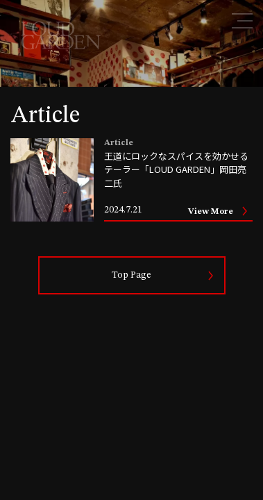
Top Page (131, 275)
